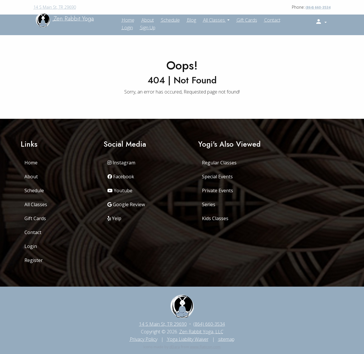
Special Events (217, 176)
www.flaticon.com (205, 346)
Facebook (120, 176)
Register (33, 260)
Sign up (147, 27)
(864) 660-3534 (318, 7)
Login (127, 27)
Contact (272, 20)
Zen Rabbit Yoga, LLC (201, 331)
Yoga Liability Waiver (188, 339)
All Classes (214, 20)
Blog (191, 20)
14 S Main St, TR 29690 (54, 7)
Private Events (217, 190)
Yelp (114, 218)
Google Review (126, 204)
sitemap (226, 339)
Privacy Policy (143, 339)
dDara (174, 346)
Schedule (170, 20)
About (31, 176)
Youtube (119, 190)
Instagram (121, 162)
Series (208, 204)
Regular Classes (219, 162)
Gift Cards (247, 20)
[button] (321, 21)
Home (31, 162)
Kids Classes (215, 218)
